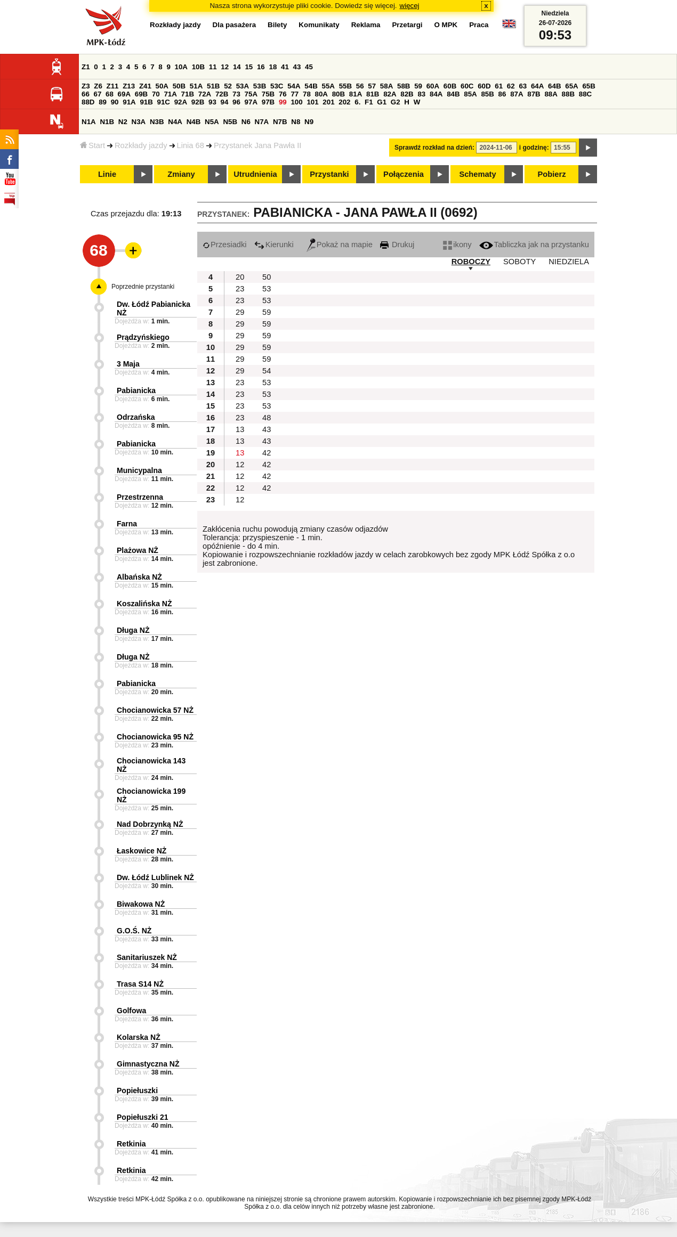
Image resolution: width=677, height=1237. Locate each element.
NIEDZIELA (569, 261)
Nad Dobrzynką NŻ (150, 824)
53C (276, 86)
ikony (457, 244)
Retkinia (131, 1144)
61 (499, 86)
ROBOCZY (471, 261)
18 (273, 67)
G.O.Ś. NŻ (134, 930)
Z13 (129, 86)
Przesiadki (225, 244)
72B (221, 94)
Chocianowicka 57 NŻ (155, 710)
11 (213, 67)
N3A (139, 122)
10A (181, 67)
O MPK (446, 25)
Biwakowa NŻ (141, 904)
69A (124, 94)
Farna (127, 523)
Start (92, 145)
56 (360, 86)
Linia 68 (190, 145)
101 (312, 102)
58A (386, 86)
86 (502, 94)
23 (240, 288)
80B (338, 94)
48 (266, 417)
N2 (122, 122)
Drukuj (397, 244)
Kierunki (274, 244)
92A (180, 102)
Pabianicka (136, 390)
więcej (410, 6)
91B (146, 102)
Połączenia (403, 174)
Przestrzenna (140, 497)
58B (403, 86)
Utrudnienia (255, 174)
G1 (381, 102)
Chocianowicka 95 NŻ (155, 737)
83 (421, 94)
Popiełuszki (137, 1090)
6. (357, 102)
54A (293, 86)
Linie (107, 174)
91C (163, 102)
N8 (295, 122)
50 (266, 277)
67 (98, 94)
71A (170, 94)
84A (436, 94)
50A (162, 86)
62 (511, 86)
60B (450, 86)
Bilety (277, 25)
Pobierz (552, 174)
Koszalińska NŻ (144, 603)
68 (110, 94)
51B (213, 86)
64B (554, 86)
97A (251, 102)
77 (295, 94)
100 (296, 102)
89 (103, 102)
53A (242, 86)
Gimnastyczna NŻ (148, 1064)
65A (571, 86)
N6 (246, 122)
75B (268, 94)
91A (129, 102)
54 (266, 371)
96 (236, 102)
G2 (395, 102)
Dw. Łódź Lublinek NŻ (155, 877)
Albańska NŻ (139, 577)
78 (307, 94)
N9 (308, 122)
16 (261, 67)
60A (432, 86)
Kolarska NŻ (138, 1037)
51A (196, 86)
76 (283, 94)
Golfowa (131, 1010)
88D (88, 102)
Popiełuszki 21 (142, 1117)
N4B (194, 122)
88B (568, 94)
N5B (230, 122)
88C (585, 94)
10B (198, 67)
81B (372, 94)
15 (249, 67)
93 (212, 102)
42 (266, 453)
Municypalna (139, 470)
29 (240, 312)
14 (237, 67)
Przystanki (329, 174)
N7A (262, 122)
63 (523, 86)
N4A (175, 122)
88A (550, 94)
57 (372, 86)
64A (537, 86)
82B (406, 94)
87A (516, 94)
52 (228, 86)
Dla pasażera (234, 25)
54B (310, 86)
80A (321, 94)
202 (344, 102)
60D (484, 86)
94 (225, 102)
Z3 (86, 86)
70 (156, 94)
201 (328, 102)
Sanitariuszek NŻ (147, 957)
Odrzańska (136, 417)
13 (240, 429)
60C (467, 86)
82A (389, 94)
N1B (107, 122)
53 (266, 288)
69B (141, 94)
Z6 (98, 86)
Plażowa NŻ (137, 550)
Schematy (477, 174)
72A (204, 94)
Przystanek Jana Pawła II (258, 145)
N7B (280, 122)
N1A (89, 122)
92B (197, 102)
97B (268, 102)
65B (588, 86)
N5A (212, 122)
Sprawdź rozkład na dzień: (434, 147)
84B (453, 94)
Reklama (366, 25)
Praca (478, 25)
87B (533, 94)
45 (309, 67)
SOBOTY (519, 261)
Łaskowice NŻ (141, 851)
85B (487, 94)
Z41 (145, 86)
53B (259, 86)
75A (251, 94)
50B (179, 86)
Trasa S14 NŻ (140, 984)
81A (355, 94)
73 (236, 94)
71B (187, 94)
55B (345, 86)
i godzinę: (534, 147)
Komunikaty (319, 25)
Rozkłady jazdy (141, 145)
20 (240, 277)
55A (327, 86)
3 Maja (128, 364)
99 (283, 102)
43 (297, 67)
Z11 (113, 86)
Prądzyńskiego (143, 337)
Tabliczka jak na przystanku (534, 244)
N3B (157, 122)
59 (418, 86)
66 (86, 94)
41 (285, 67)
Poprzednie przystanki (142, 286)
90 (115, 102)
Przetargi (407, 25)
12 (225, 67)
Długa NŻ (133, 630)
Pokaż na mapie (340, 244)
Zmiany (181, 174)
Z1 (86, 67)
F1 (369, 102)
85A (470, 94)
